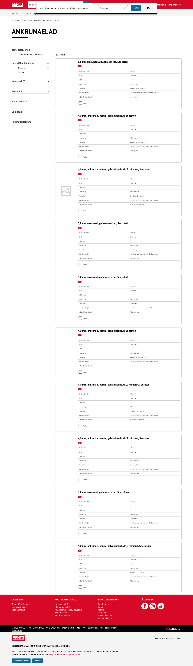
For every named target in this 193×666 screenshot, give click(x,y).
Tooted (15, 13)
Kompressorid (61, 612)
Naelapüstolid (61, 604)
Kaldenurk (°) (19, 81)
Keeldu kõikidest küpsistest (167, 638)
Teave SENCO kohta (21, 604)
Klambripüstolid (62, 607)
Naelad (45, 20)
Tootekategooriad (21, 49)
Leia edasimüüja (158, 4)
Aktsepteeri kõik (21, 661)
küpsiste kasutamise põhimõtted (65, 654)
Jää (148, 8)
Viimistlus (17, 111)
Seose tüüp (17, 91)
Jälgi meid (147, 599)
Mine (136, 8)
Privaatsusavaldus (90, 627)
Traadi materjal (19, 101)
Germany (102, 612)
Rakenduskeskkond (21, 121)
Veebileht (17, 599)
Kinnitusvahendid (34, 20)
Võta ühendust (174, 4)
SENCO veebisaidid (108, 599)
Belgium (102, 604)
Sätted (38, 661)
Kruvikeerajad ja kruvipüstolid (68, 609)
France (101, 609)
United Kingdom (105, 615)
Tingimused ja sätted (71, 627)
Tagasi (17, 20)
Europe (101, 607)
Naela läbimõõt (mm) (23, 63)
